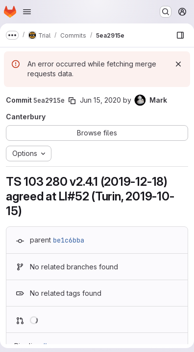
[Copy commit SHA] (72, 101)
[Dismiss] (178, 64)
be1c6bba (68, 240)
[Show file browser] (180, 35)
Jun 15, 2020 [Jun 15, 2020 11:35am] (100, 100)
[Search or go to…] (165, 12)
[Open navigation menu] (27, 12)
